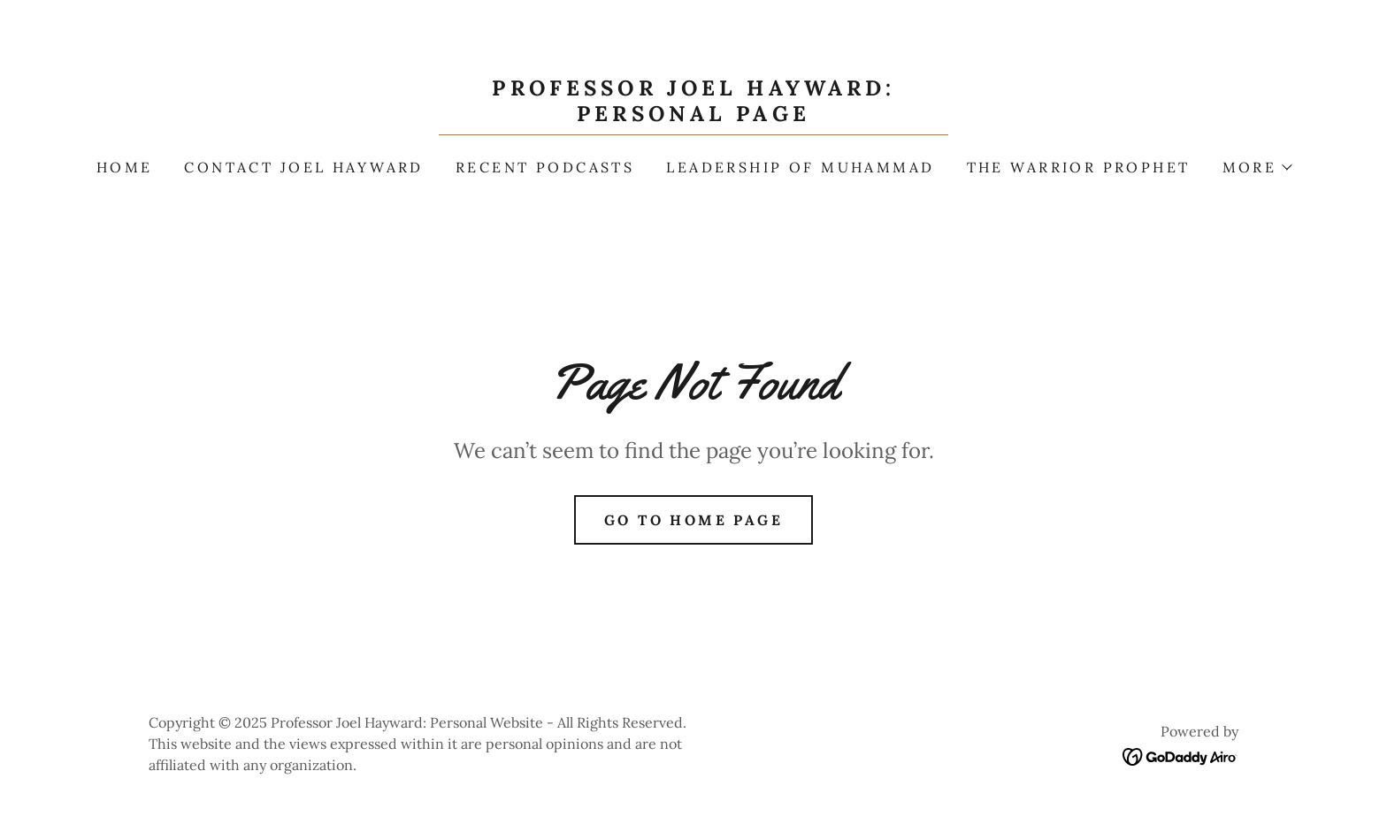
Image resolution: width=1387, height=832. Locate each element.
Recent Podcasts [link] (545, 167)
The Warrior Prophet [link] (1079, 167)
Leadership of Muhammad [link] (800, 167)
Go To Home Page (693, 520)
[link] (693, 115)
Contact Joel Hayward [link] (303, 167)
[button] (1257, 167)
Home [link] (124, 167)
